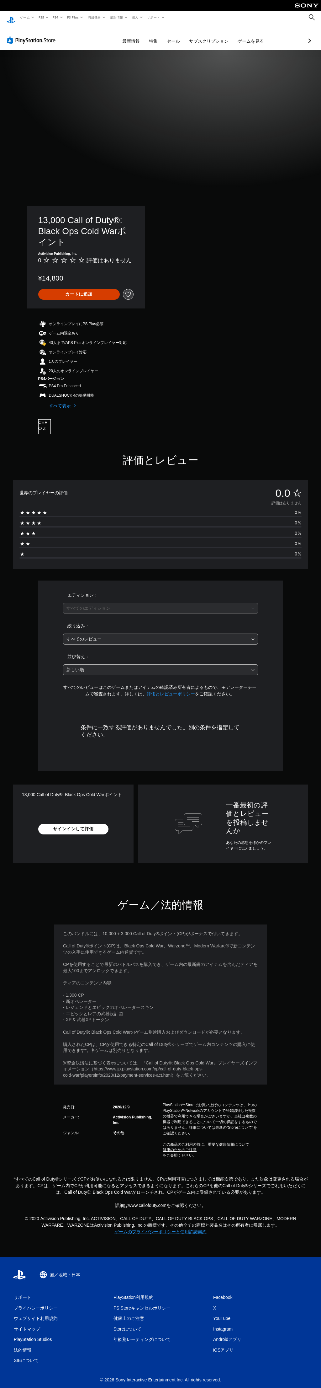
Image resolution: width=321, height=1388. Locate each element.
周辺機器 (94, 17)
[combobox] (160, 602)
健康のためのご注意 (180, 1144)
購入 (135, 17)
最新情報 (116, 17)
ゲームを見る (217, 35)
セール (140, 35)
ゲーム (24, 17)
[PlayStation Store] (32, 34)
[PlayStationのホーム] (11, 17)
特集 (120, 35)
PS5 (41, 17)
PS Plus (73, 17)
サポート (153, 17)
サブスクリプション (175, 35)
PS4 (56, 17)
